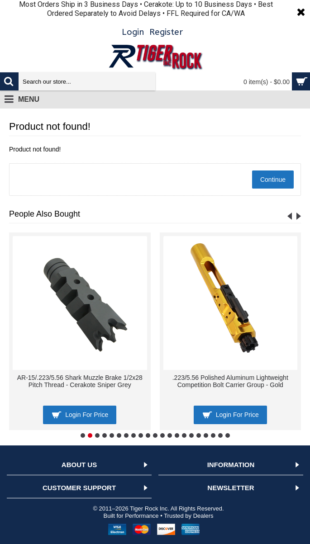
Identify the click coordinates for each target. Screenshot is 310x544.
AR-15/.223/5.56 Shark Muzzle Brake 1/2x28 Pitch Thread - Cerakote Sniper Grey (80, 381)
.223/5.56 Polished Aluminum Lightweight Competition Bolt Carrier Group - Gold (230, 381)
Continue (273, 179)
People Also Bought (44, 213)
